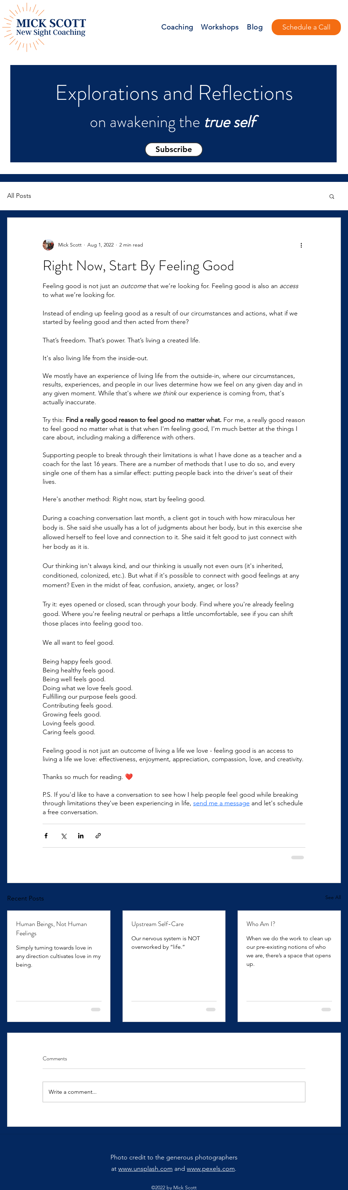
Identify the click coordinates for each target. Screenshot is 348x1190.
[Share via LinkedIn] (80, 835)
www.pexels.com (211, 1169)
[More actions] (301, 244)
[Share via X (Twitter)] (63, 835)
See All (333, 897)
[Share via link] (98, 835)
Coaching (177, 27)
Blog (254, 27)
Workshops (220, 27)
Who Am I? (260, 924)
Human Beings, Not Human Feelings (51, 928)
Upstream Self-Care (157, 924)
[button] (174, 149)
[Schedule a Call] (306, 27)
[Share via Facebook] (46, 835)
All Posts (19, 196)
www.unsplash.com (145, 1169)
